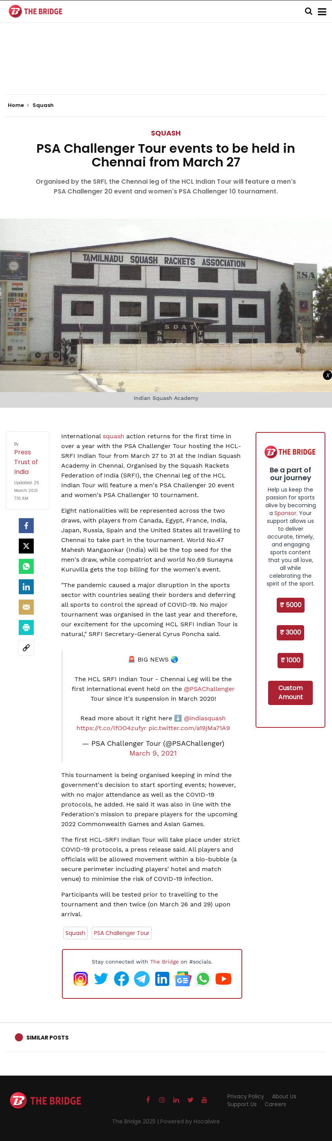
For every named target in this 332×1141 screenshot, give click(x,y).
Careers (275, 1104)
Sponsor (285, 513)
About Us (284, 1096)
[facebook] (26, 525)
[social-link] (26, 648)
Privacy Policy (245, 1096)
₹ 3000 (290, 632)
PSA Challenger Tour (121, 933)
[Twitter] (26, 546)
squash (114, 436)
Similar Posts (47, 1038)
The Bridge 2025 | (136, 1121)
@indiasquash (205, 718)
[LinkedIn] (26, 587)
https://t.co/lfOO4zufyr (111, 728)
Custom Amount (290, 693)
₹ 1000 (290, 660)
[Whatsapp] (26, 566)
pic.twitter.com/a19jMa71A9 (189, 728)
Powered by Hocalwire (190, 1121)
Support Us (242, 1104)
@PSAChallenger (209, 689)
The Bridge (164, 961)
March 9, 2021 (153, 753)
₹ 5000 (290, 604)
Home (18, 105)
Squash (166, 133)
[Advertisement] (166, 70)
